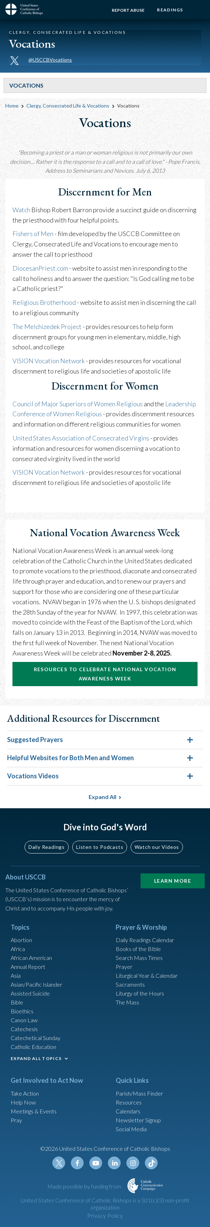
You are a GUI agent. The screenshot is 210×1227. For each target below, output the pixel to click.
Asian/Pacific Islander (36, 984)
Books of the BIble (138, 948)
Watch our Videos (157, 847)
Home (12, 106)
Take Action (25, 1093)
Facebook (77, 1162)
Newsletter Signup (138, 1120)
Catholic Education (33, 1046)
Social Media (131, 1129)
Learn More (172, 881)
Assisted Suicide (30, 993)
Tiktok (151, 1162)
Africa (18, 948)
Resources (129, 1102)
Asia (16, 975)
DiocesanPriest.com (40, 268)
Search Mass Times (139, 957)
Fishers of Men (33, 233)
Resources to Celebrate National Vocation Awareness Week (105, 674)
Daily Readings (46, 847)
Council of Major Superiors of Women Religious (77, 404)
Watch (21, 210)
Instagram (132, 1162)
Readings (170, 9)
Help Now (23, 1102)
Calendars (128, 1111)
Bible (17, 1002)
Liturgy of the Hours (140, 993)
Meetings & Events (34, 1111)
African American (31, 957)
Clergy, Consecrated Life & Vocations (67, 106)
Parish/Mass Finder (139, 1093)
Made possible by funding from (84, 1186)
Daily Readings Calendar (145, 939)
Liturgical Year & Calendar (147, 975)
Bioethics (22, 1011)
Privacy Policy (105, 1215)
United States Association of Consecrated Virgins (80, 438)
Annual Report (28, 966)
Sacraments (130, 984)
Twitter (58, 1162)
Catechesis (24, 1028)
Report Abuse (128, 10)
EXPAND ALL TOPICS (36, 1058)
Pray (16, 1120)
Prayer (124, 966)
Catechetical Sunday (36, 1037)
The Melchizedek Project (47, 326)
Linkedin (114, 1162)
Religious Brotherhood (44, 302)
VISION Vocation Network (48, 361)
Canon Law (24, 1020)
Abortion (21, 939)
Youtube (95, 1162)
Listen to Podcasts (99, 847)
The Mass (127, 1002)
